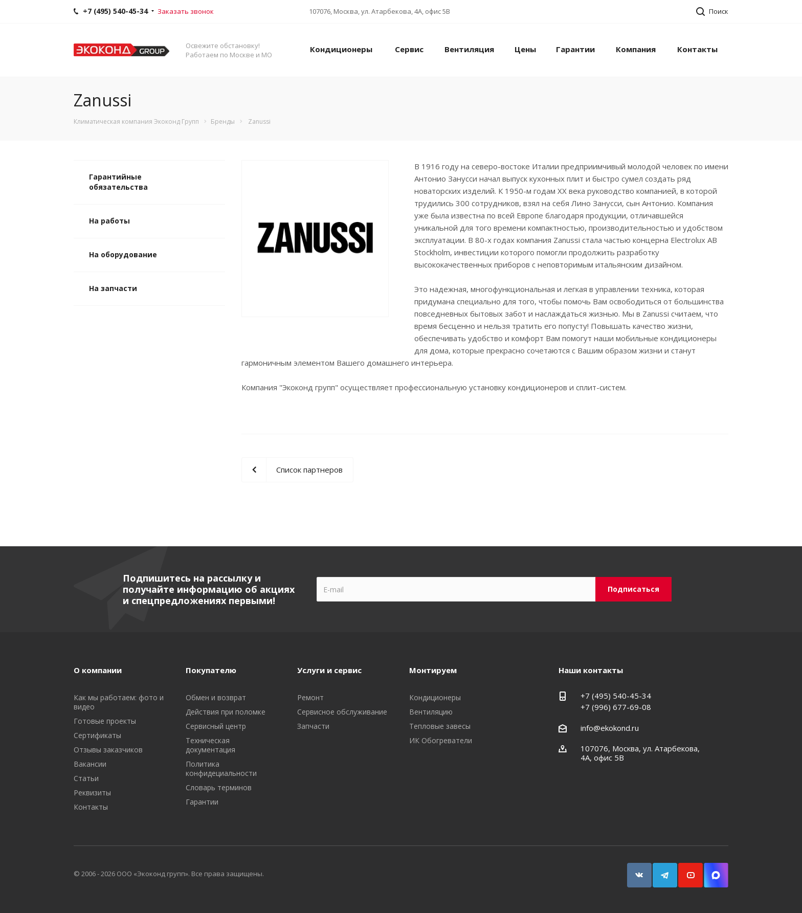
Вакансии (90, 764)
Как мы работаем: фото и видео (119, 702)
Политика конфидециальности (221, 768)
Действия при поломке (225, 712)
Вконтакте (634, 870)
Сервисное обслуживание (342, 712)
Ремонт (310, 697)
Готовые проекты (105, 721)
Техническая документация (210, 745)
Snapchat (711, 870)
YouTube (686, 870)
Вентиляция (469, 49)
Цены (525, 49)
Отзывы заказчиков (108, 749)
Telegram (660, 870)
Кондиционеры (341, 49)
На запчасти (113, 288)
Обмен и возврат (216, 697)
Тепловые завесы (440, 726)
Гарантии (575, 49)
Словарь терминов (219, 787)
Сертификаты (97, 735)
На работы (109, 221)
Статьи (86, 778)
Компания (636, 49)
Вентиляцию (431, 712)
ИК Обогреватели (440, 740)
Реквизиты (92, 792)
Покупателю (211, 670)
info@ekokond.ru (610, 728)
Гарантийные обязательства (118, 182)
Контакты (697, 49)
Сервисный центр (216, 726)
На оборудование (123, 254)
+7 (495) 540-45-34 (616, 696)
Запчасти (313, 726)
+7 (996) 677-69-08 (616, 707)
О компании (98, 670)
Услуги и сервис (329, 670)
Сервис (409, 49)
